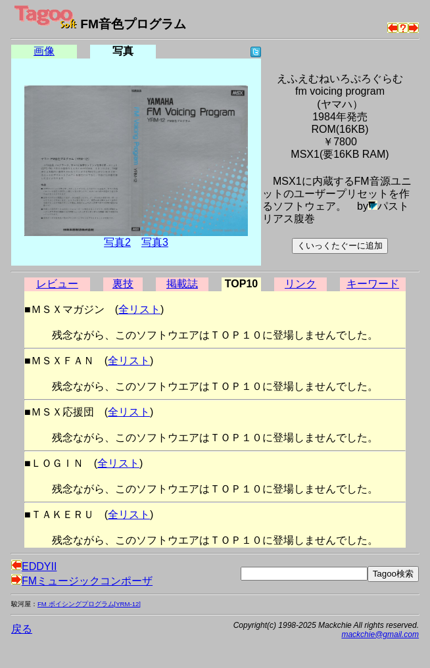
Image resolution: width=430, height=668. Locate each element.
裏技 (122, 283)
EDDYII (34, 566)
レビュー (57, 283)
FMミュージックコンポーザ (82, 580)
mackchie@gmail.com (380, 634)
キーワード (372, 283)
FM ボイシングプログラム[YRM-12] (89, 604)
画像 (44, 51)
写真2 (117, 242)
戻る (21, 628)
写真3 (154, 242)
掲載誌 (182, 283)
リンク (300, 283)
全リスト (139, 309)
